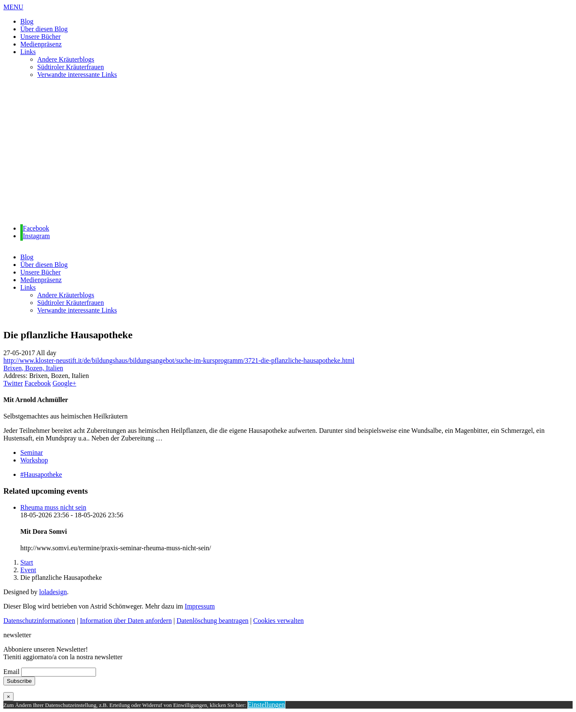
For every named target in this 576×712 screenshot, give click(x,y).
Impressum (200, 606)
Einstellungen (266, 704)
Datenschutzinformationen (39, 620)
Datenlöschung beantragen (212, 620)
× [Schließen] (8, 696)
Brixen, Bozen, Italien (33, 368)
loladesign (53, 591)
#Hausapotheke (41, 474)
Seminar (31, 452)
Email (11, 671)
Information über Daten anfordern (126, 620)
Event (28, 569)
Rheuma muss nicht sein (53, 507)
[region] (288, 151)
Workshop (34, 460)
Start (26, 562)
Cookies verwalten (278, 620)
